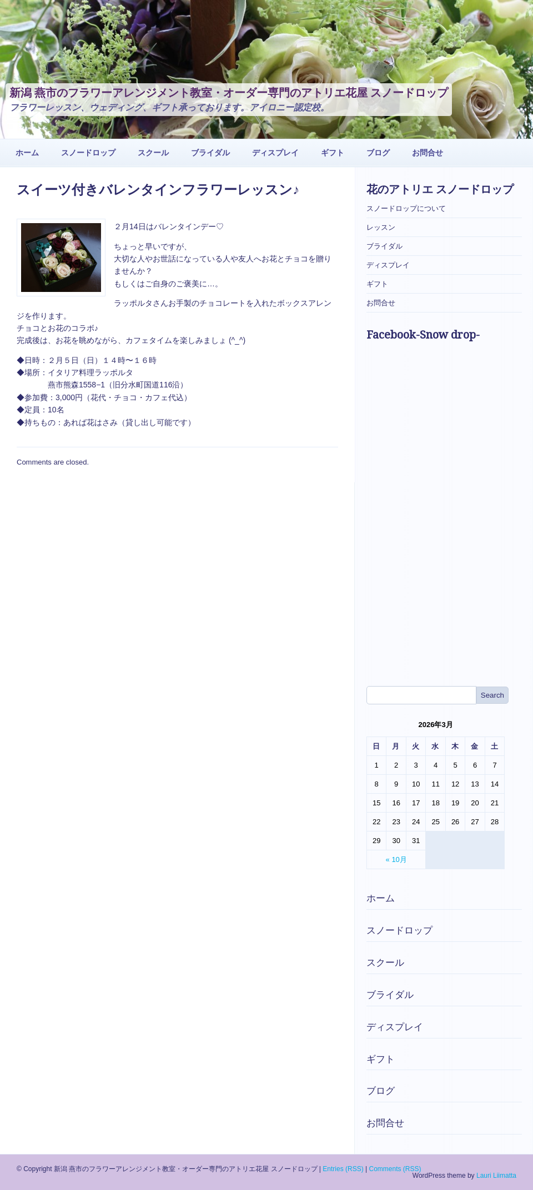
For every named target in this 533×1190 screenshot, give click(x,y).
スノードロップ (88, 152)
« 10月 (396, 859)
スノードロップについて (406, 208)
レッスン (380, 227)
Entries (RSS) (343, 1169)
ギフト (332, 152)
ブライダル (210, 152)
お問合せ (427, 152)
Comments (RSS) (395, 1169)
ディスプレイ (275, 152)
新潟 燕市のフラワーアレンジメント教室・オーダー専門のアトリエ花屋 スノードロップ (228, 92)
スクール (153, 152)
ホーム (27, 152)
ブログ (378, 152)
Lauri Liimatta (496, 1175)
